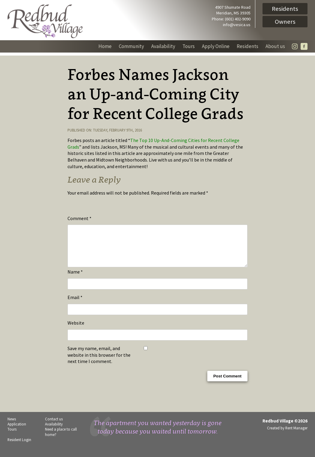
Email (75, 304)
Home (105, 46)
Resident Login (19, 446)
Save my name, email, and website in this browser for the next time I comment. (99, 362)
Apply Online (216, 46)
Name (75, 279)
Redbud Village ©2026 (285, 428)
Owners (285, 22)
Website (76, 330)
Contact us (54, 426)
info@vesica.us (236, 24)
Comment (80, 218)
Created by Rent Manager (287, 435)
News (12, 426)
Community (131, 46)
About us (275, 46)
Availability (163, 46)
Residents (285, 9)
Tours (188, 46)
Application (17, 431)
